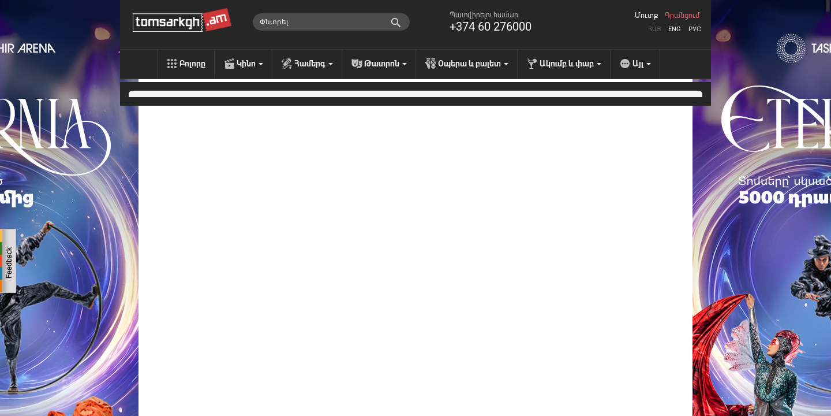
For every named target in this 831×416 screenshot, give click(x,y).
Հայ (654, 29)
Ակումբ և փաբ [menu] (570, 63)
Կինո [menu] (250, 63)
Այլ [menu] (641, 63)
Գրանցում (682, 15)
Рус (694, 29)
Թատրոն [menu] (385, 63)
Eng (674, 29)
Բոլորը (192, 63)
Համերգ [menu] (313, 63)
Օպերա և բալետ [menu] (473, 63)
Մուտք (646, 15)
